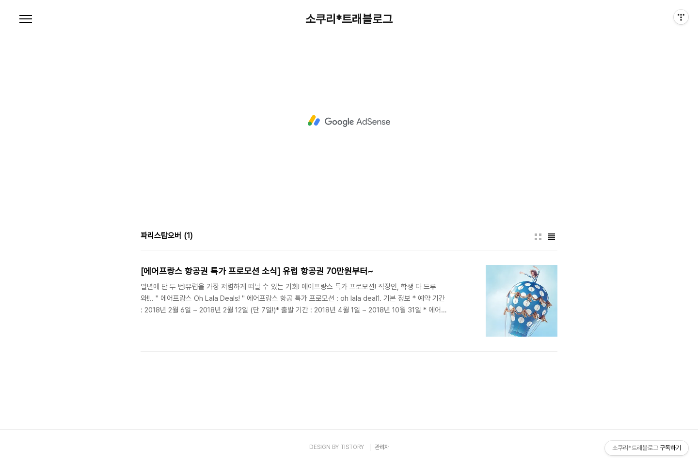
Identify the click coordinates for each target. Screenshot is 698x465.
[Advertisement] (349, 121)
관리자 (382, 447)
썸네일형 (538, 237)
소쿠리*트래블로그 (349, 19)
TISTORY (352, 447)
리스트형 (551, 237)
